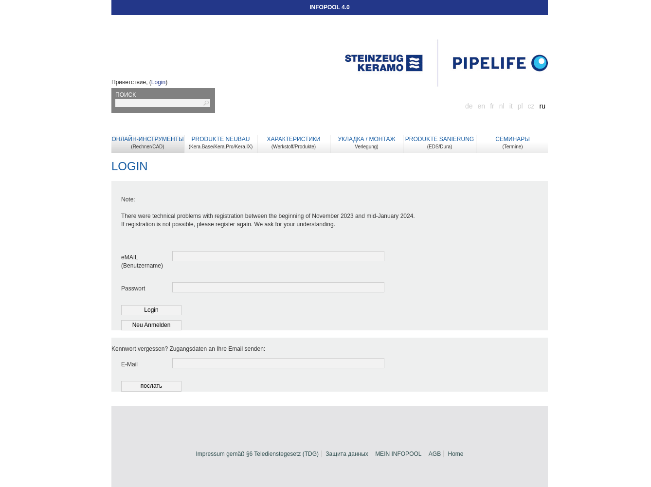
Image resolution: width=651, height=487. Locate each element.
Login (158, 82)
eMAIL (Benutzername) (142, 261)
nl (502, 106)
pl (520, 106)
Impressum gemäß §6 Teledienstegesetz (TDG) (257, 454)
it (511, 106)
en (482, 106)
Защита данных (347, 454)
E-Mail (129, 364)
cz (531, 106)
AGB (435, 454)
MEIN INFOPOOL (398, 454)
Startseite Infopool (446, 63)
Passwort (133, 288)
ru (542, 106)
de (469, 106)
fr (492, 106)
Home (456, 454)
